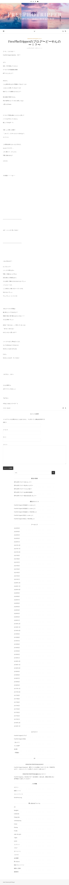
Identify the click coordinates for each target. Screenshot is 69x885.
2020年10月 (17, 589)
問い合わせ (17, 861)
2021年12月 (17, 545)
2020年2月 (17, 617)
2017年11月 (17, 688)
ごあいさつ (17, 742)
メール (5, 429)
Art (15, 807)
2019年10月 (17, 630)
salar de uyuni (17, 834)
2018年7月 (17, 678)
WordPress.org (18, 797)
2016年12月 (17, 722)
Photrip (16, 827)
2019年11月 (17, 627)
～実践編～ (17, 752)
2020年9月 (17, 593)
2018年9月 (17, 671)
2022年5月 (17, 528)
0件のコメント (38, 48)
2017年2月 (17, 716)
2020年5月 (17, 606)
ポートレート (17, 851)
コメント (5, 444)
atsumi (8, 408)
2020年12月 (17, 582)
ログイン (16, 787)
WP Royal (12, 882)
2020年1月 (17, 620)
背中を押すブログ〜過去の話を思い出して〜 (25, 495)
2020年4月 (17, 610)
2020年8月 (17, 596)
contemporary (17, 820)
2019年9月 (17, 634)
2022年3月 (17, 535)
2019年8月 (17, 637)
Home (15, 824)
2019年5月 (17, 647)
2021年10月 (17, 552)
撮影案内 (16, 871)
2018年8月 (17, 675)
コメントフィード (18, 794)
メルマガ (16, 854)
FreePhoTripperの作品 (20, 515)
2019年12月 (17, 623)
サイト (4, 437)
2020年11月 (17, 586)
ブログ (15, 848)
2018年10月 (17, 668)
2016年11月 (17, 726)
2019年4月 (17, 651)
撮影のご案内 (17, 868)
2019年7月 (17, 640)
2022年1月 (17, 541)
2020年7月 (17, 600)
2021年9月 (17, 555)
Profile (15, 831)
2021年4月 (17, 569)
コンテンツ (17, 844)
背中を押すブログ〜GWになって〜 (23, 482)
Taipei (15, 837)
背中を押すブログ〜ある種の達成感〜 (23, 492)
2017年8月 (17, 698)
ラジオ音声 (17, 745)
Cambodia (16, 813)
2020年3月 (17, 613)
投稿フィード (17, 790)
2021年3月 (17, 572)
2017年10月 (17, 692)
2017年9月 (17, 695)
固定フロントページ (19, 865)
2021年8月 (17, 559)
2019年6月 (17, 644)
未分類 (15, 749)
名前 (5, 422)
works (15, 841)
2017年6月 (17, 702)
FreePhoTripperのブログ (34, 38)
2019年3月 (17, 654)
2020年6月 (17, 603)
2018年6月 (17, 681)
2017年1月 (17, 719)
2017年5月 (17, 705)
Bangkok (16, 810)
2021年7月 (17, 562)
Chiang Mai (16, 817)
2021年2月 (17, 576)
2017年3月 (17, 712)
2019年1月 (17, 658)
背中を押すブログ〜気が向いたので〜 (23, 485)
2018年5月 (17, 685)
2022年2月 (17, 538)
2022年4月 (17, 531)
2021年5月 (17, 565)
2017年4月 (17, 709)
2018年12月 (17, 661)
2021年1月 (17, 579)
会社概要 (16, 858)
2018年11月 (17, 664)
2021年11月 (17, 548)
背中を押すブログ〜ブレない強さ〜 (23, 489)
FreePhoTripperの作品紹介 (21, 505)
